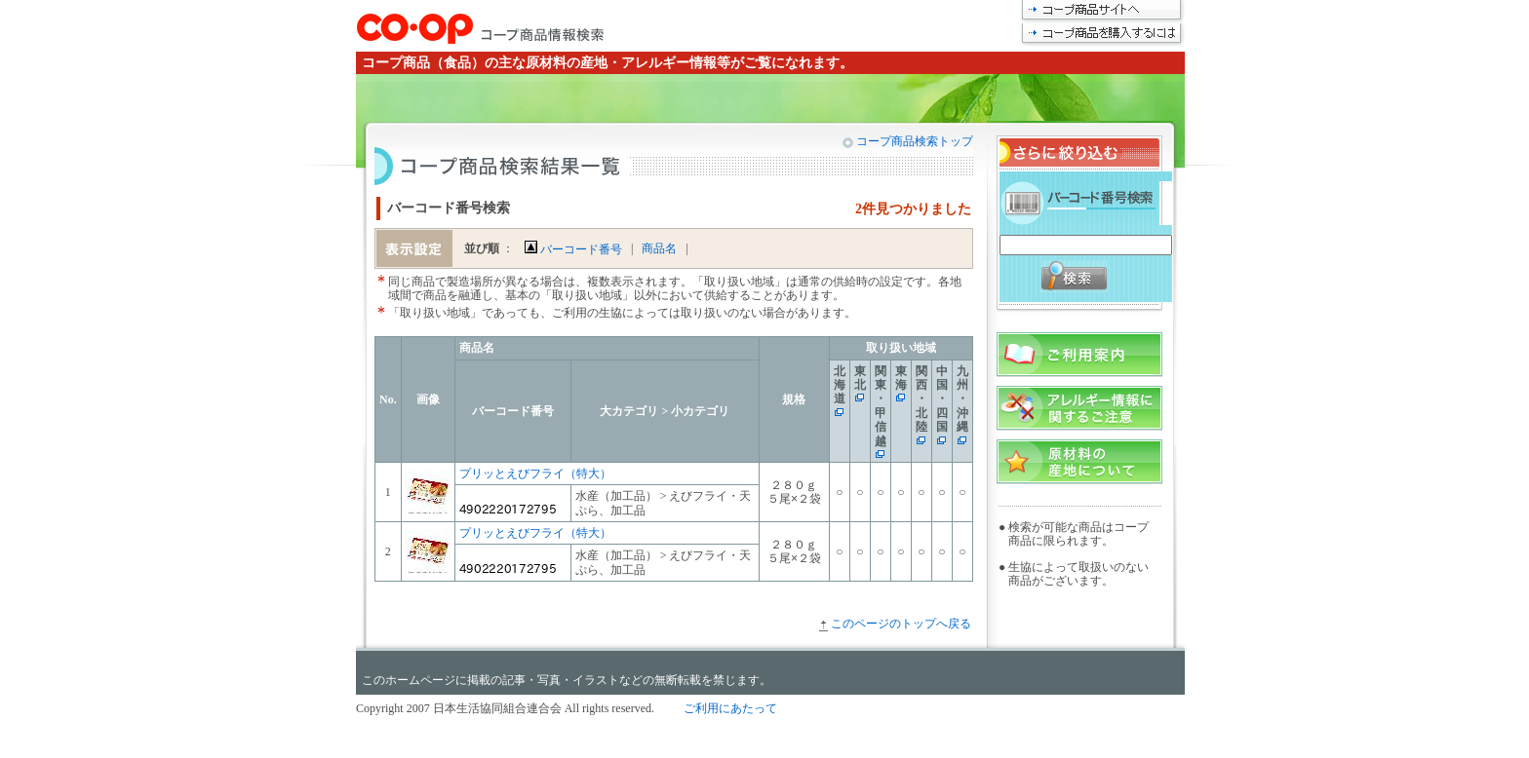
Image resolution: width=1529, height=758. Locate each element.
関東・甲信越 (880, 406)
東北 (860, 378)
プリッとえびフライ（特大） (535, 473)
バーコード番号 (573, 249)
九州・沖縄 (962, 399)
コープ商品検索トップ (913, 141)
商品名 (659, 248)
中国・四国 (942, 399)
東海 (901, 378)
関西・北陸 (921, 399)
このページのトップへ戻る (901, 623)
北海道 (839, 385)
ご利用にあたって (730, 708)
